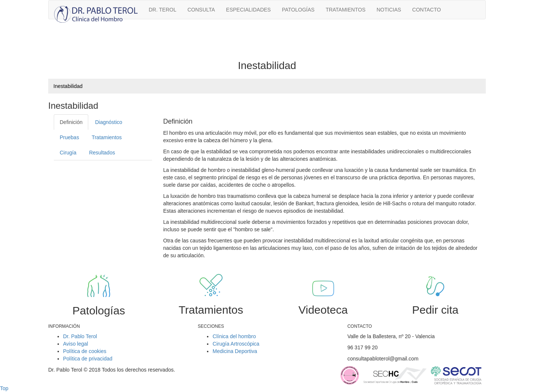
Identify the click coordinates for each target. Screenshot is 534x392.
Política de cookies (84, 351)
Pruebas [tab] (69, 137)
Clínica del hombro (234, 336)
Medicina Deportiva (234, 351)
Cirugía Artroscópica (235, 344)
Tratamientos (345, 10)
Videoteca (323, 310)
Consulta (201, 10)
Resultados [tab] (102, 153)
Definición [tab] (71, 122)
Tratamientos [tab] (107, 137)
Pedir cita (435, 310)
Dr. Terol (162, 10)
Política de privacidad (87, 359)
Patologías (298, 10)
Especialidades (248, 10)
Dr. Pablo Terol (80, 336)
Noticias (388, 10)
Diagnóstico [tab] (108, 122)
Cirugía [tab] (68, 153)
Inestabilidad (68, 86)
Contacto (426, 10)
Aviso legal (75, 344)
